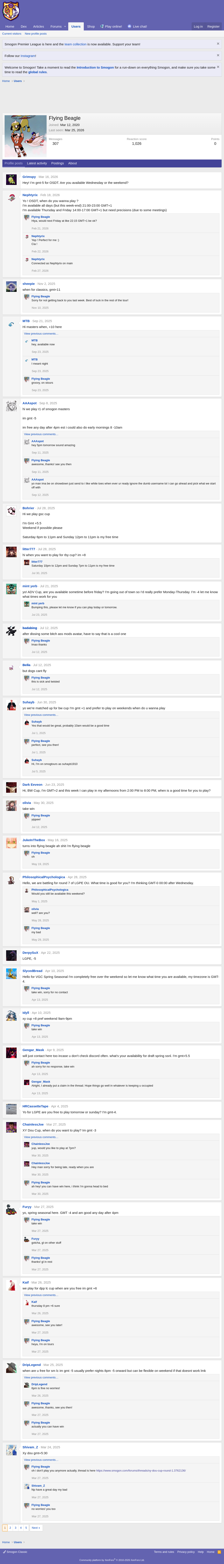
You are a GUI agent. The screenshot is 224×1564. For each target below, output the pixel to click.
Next (35, 1527)
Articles (38, 26)
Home (9, 26)
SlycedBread (32, 971)
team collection (75, 44)
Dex (24, 26)
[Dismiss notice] (217, 44)
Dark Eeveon (32, 784)
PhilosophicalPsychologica (44, 877)
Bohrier (28, 508)
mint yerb (30, 586)
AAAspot (30, 403)
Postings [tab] (57, 163)
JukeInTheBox (34, 840)
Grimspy (29, 177)
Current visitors (11, 33)
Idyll (26, 1012)
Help (201, 1551)
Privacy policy (186, 1551)
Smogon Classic (15, 1551)
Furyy (27, 1207)
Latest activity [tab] (37, 163)
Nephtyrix (30, 195)
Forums (56, 26)
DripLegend (32, 1365)
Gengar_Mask (33, 1050)
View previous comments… (41, 333)
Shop (91, 26)
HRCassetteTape (35, 1106)
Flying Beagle (41, 216)
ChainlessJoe (33, 1124)
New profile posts (36, 33)
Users (76, 26)
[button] (65, 26)
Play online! (113, 26)
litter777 (29, 549)
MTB (26, 321)
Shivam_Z (30, 1447)
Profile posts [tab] (14, 163)
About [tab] (72, 163)
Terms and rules (164, 1551)
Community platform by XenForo (112, 1560)
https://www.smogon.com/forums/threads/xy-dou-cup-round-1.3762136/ (141, 1470)
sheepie (29, 283)
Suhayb (28, 702)
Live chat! (140, 26)
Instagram (28, 56)
